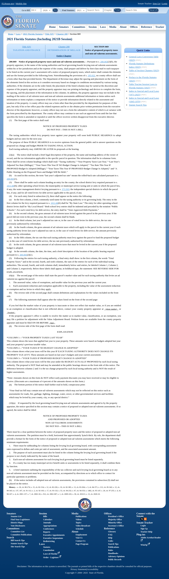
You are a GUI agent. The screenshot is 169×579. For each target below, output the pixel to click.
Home (52, 27)
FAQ (110, 534)
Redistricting (49, 541)
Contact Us (80, 541)
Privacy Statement (78, 569)
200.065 (104, 61)
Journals (47, 522)
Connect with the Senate (146, 514)
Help (110, 538)
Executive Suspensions (53, 538)
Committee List (17, 531)
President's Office (116, 516)
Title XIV (49, 34)
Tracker (159, 27)
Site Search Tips (18, 546)
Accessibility (92, 569)
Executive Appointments (54, 535)
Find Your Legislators (20, 519)
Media (112, 27)
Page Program (82, 544)
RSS (145, 519)
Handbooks (113, 553)
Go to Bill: (26, 10)
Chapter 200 (62, 34)
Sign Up (156, 3)
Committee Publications (21, 534)
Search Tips (113, 544)
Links (110, 541)
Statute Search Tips (138, 105)
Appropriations (50, 526)
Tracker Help (146, 532)
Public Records (115, 559)
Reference (146, 27)
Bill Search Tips (18, 540)
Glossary (112, 531)
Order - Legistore (52, 557)
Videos (78, 519)
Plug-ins (141, 534)
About (123, 27)
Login (164, 3)
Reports (46, 532)
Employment (81, 534)
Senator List (16, 516)
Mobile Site (21, 3)
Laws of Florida (51, 554)
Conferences (48, 529)
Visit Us (79, 538)
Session (93, 27)
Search (10, 537)
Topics (78, 522)
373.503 (65, 189)
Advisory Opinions (116, 556)
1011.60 (10, 185)
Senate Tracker (145, 522)
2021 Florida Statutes (33, 34)
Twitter (142, 519)
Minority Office (115, 522)
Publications (81, 516)
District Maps (17, 522)
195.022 (91, 75)
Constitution (48, 550)
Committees (78, 27)
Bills (45, 516)
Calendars (47, 519)
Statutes (46, 547)
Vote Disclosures (18, 526)
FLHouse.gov (8, 3)
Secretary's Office (116, 526)
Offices (134, 27)
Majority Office (115, 519)
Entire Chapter (64, 55)
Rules (110, 550)
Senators (64, 27)
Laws (103, 27)
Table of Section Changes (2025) (144, 70)
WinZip (146, 545)
